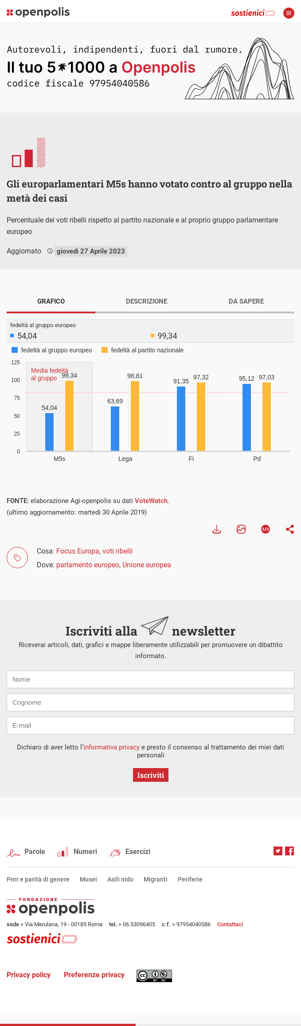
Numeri (85, 851)
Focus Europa (77, 551)
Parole (34, 851)
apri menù (288, 13)
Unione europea (146, 565)
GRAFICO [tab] (51, 301)
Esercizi (137, 851)
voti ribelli (117, 551)
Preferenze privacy (94, 975)
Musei (88, 879)
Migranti (156, 879)
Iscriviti (150, 775)
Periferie (190, 879)
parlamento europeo (87, 565)
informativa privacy (111, 747)
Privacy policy (29, 975)
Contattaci (230, 924)
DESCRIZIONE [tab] (146, 301)
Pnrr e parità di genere (38, 879)
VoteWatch (151, 501)
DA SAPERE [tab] (246, 301)
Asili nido (120, 879)
